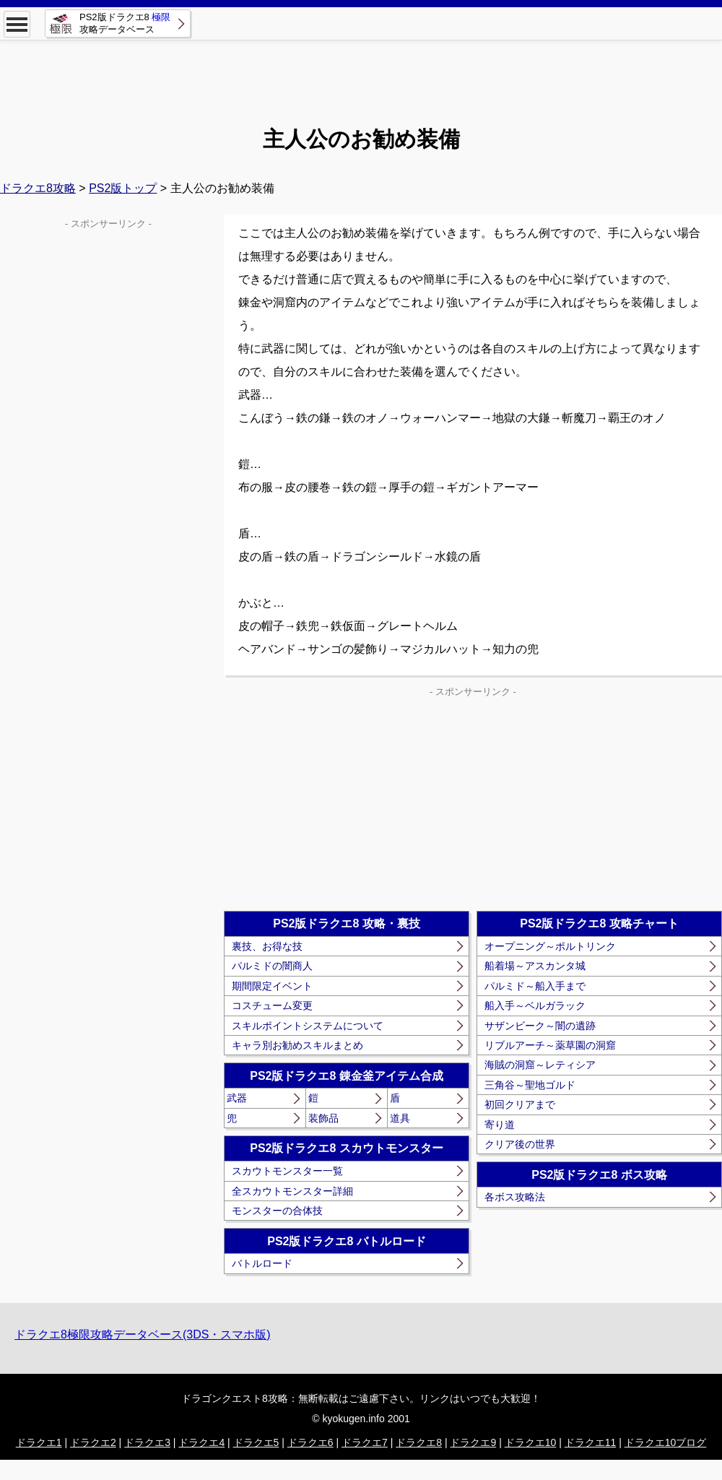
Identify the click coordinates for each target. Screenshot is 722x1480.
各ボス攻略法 (514, 1197)
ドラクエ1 (39, 1442)
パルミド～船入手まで (535, 986)
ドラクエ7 (365, 1442)
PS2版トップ (123, 188)
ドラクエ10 (531, 1442)
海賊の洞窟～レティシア (540, 1064)
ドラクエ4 (201, 1442)
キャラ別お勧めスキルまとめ (297, 1045)
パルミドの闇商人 (272, 965)
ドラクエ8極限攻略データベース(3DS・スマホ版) (142, 1334)
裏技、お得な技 (267, 946)
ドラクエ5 (256, 1442)
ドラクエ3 (147, 1442)
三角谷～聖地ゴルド (529, 1085)
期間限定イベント (272, 986)
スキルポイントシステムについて (307, 1025)
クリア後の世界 (519, 1144)
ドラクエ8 (419, 1442)
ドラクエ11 (591, 1442)
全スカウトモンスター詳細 (292, 1191)
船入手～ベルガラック (535, 1005)
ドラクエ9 (473, 1442)
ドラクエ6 (310, 1442)
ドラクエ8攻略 (38, 188)
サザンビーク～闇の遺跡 (540, 1025)
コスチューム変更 (272, 1005)
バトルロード (262, 1263)
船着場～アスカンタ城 (535, 965)
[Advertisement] (361, 72)
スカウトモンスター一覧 (287, 1171)
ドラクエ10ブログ (666, 1442)
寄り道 (499, 1124)
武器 (237, 1098)
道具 (400, 1118)
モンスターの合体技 (277, 1210)
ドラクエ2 (93, 1442)
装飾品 (323, 1118)
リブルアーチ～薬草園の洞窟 (550, 1045)
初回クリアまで (519, 1104)
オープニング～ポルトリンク (550, 946)
